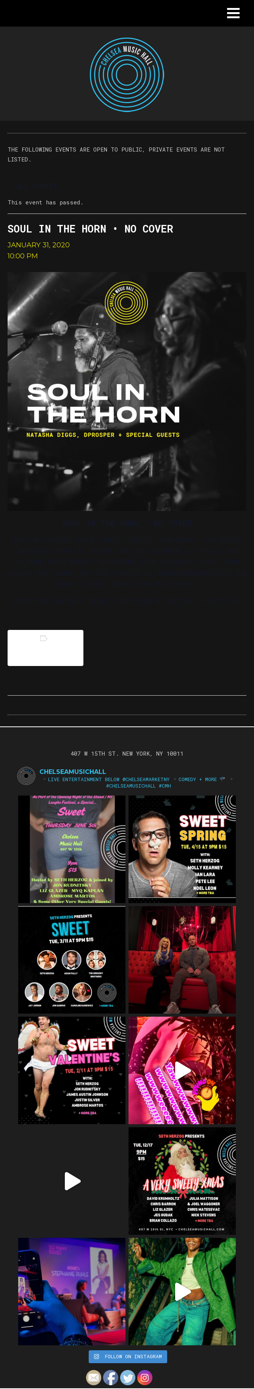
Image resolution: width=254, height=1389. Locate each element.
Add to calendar (45, 648)
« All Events (32, 185)
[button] (233, 13)
